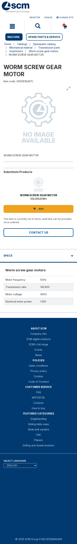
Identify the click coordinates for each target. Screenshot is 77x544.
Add (38, 208)
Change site (64, 17)
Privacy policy (38, 370)
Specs (8, 255)
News (38, 355)
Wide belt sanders (38, 429)
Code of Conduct (38, 381)
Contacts (38, 402)
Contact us (38, 232)
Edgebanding (38, 418)
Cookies (38, 376)
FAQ (38, 392)
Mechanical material (20, 47)
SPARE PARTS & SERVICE (44, 36)
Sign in (48, 17)
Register (35, 17)
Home (7, 44)
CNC (38, 434)
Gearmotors (16, 51)
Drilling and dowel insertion (38, 445)
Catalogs (22, 44)
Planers (38, 440)
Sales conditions (38, 365)
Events (38, 349)
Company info (38, 333)
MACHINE (13, 36)
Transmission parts (49, 47)
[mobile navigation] (12, 26)
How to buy (38, 408)
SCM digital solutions (38, 339)
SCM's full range (38, 344)
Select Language (15, 460)
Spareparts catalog (44, 44)
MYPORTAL (38, 397)
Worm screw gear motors (43, 51)
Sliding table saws (38, 424)
